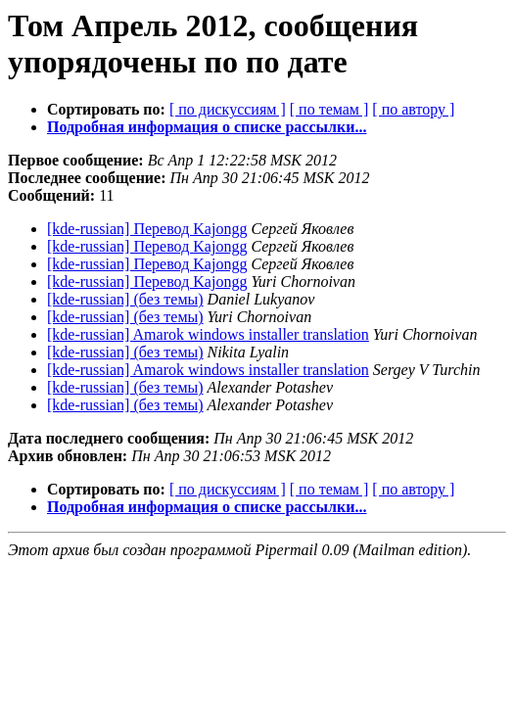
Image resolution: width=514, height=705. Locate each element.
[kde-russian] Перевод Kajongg (147, 228)
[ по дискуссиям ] (227, 109)
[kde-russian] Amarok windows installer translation (208, 334)
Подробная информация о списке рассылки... (206, 126)
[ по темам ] (329, 109)
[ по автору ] (413, 109)
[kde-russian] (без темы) (125, 299)
